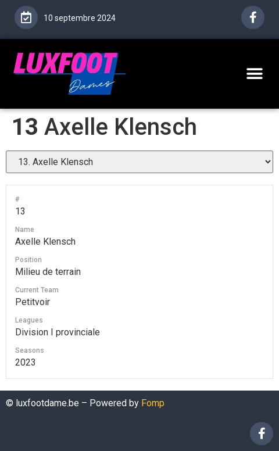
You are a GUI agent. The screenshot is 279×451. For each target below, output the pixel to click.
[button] (254, 73)
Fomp (152, 403)
